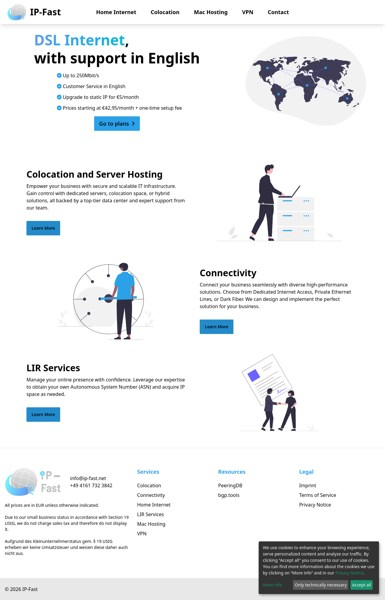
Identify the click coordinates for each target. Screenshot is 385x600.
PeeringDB (230, 485)
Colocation (165, 12)
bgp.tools (228, 495)
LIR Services (150, 514)
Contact (278, 12)
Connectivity (151, 495)
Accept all (361, 585)
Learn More (43, 228)
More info (272, 585)
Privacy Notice (315, 504)
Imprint (307, 485)
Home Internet (116, 12)
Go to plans (117, 123)
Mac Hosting (211, 12)
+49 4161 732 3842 (91, 485)
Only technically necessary (321, 585)
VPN (248, 12)
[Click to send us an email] (91, 478)
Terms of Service (317, 495)
